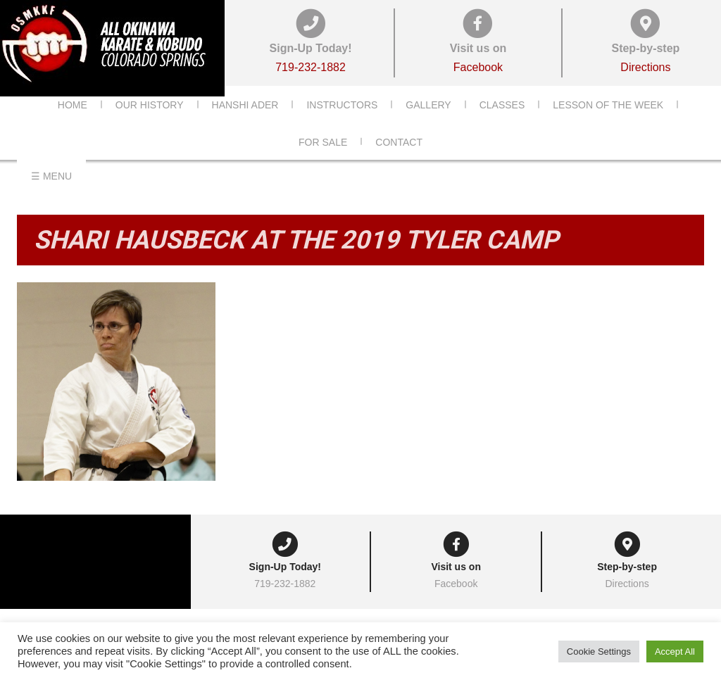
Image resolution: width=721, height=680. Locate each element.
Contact (398, 163)
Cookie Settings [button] (599, 651)
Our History (149, 126)
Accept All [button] (675, 651)
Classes (502, 126)
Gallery (428, 126)
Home (72, 126)
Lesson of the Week (608, 126)
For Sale (323, 163)
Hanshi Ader (245, 126)
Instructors (341, 126)
